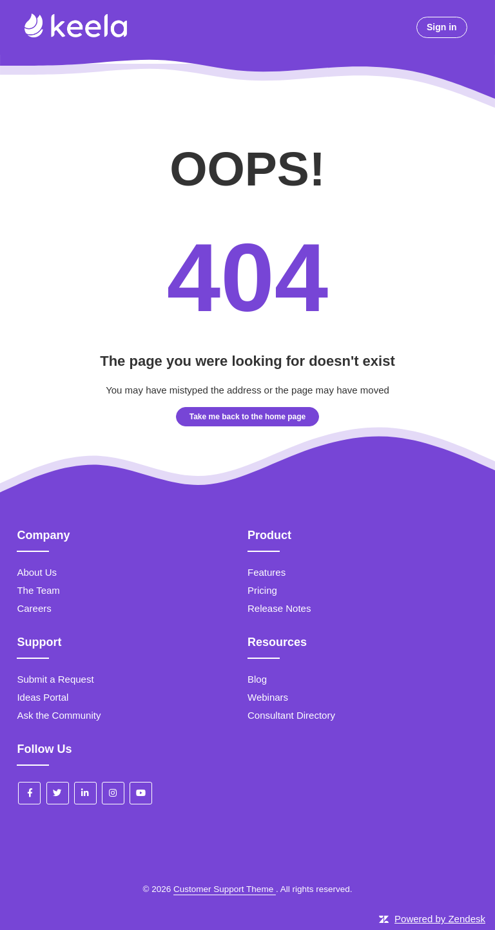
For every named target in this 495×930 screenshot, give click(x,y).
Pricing (262, 590)
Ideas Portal (42, 697)
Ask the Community (59, 715)
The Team (38, 590)
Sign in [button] (442, 27)
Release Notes (279, 608)
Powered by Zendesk (439, 918)
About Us (37, 572)
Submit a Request (55, 679)
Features (267, 572)
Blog (257, 679)
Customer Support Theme (224, 889)
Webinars (268, 697)
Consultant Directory (291, 715)
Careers (34, 608)
